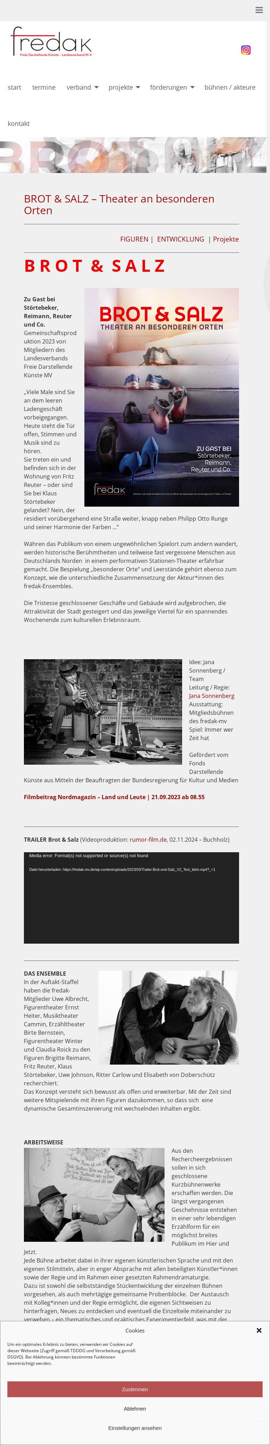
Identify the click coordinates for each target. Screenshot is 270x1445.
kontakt (24, 123)
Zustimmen (135, 1389)
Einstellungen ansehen (135, 1428)
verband (79, 87)
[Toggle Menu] (259, 10)
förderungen (168, 87)
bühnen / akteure (230, 87)
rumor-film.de (148, 839)
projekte (121, 87)
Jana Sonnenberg (211, 696)
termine (44, 87)
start (14, 87)
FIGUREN (134, 239)
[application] (131, 898)
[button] (259, 1330)
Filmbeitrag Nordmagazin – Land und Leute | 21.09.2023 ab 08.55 (114, 797)
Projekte (226, 239)
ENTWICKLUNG (180, 239)
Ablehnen (135, 1409)
